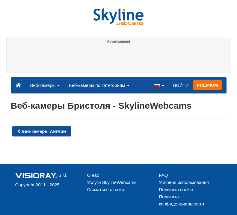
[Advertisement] (118, 59)
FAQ (163, 175)
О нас (93, 175)
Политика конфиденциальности (181, 200)
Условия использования (184, 182)
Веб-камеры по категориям (99, 85)
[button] (159, 85)
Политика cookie (176, 189)
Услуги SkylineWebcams (112, 182)
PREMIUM (207, 84)
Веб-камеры (45, 85)
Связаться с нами (105, 189)
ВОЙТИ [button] (181, 85)
